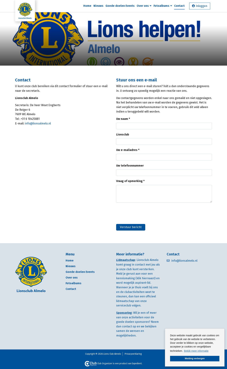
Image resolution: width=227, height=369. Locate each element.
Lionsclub (122, 134)
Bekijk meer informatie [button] (196, 350)
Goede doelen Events (120, 5)
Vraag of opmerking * (130, 181)
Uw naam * (123, 119)
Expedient (137, 363)
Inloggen (201, 6)
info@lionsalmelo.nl (38, 123)
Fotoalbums (163, 5)
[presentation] (143, 212)
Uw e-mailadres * (127, 150)
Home (87, 5)
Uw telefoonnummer (130, 165)
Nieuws (98, 5)
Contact (179, 5)
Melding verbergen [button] (195, 358)
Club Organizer (98, 363)
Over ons (144, 5)
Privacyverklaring (133, 353)
